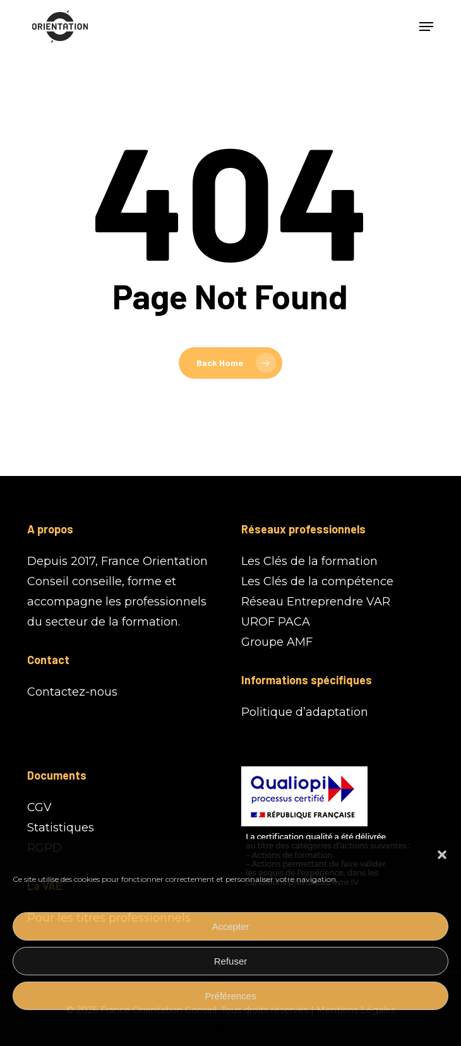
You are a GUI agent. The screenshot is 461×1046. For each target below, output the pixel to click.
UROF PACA (275, 622)
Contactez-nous (72, 692)
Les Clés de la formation (309, 561)
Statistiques (60, 828)
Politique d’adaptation (304, 712)
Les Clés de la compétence (317, 581)
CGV (39, 807)
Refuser (231, 961)
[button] (442, 854)
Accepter (230, 926)
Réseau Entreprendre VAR (315, 602)
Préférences (230, 995)
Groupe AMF (277, 642)
